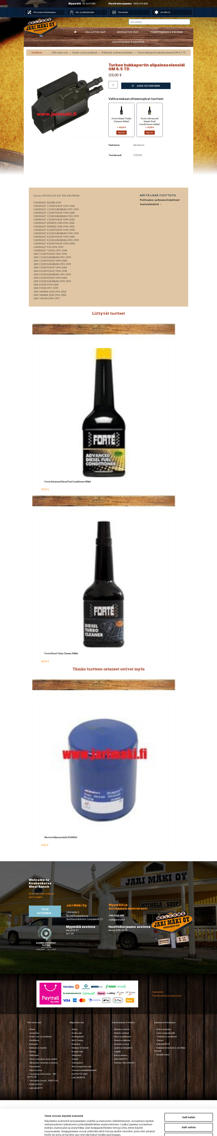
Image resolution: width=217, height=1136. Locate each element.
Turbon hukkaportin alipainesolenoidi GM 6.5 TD (161, 52)
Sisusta (32, 1051)
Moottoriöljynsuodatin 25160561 (60, 837)
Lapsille (117, 1051)
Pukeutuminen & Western (123, 1022)
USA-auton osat (95, 32)
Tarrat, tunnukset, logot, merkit (43, 1059)
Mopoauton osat (128, 32)
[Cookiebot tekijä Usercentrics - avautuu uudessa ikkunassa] (22, 1129)
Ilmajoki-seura (162, 1054)
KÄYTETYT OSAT (80, 1074)
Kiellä (188, 1110)
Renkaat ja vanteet (38, 1047)
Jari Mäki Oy (165, 12)
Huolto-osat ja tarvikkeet (84, 52)
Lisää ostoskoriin (146, 85)
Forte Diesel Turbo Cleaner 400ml (61, 653)
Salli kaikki (188, 1091)
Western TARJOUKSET (124, 1062)
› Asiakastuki (157, 992)
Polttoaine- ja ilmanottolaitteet (117, 52)
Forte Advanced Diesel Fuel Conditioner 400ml (67, 481)
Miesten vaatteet (121, 1029)
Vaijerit (75, 1059)
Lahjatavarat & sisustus (128, 41)
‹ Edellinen (36, 52)
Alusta (32, 1029)
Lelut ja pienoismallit (165, 1033)
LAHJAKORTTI (78, 1077)
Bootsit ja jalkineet (122, 1040)
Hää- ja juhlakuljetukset (85, 12)
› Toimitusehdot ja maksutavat (166, 995)
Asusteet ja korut (121, 1044)
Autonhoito (34, 1033)
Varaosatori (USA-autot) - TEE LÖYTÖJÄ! (41, 1075)
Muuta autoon (35, 1070)
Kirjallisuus (34, 1040)
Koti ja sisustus (120, 1055)
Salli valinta (189, 1101)
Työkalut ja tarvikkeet (166, 1036)
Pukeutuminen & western (166, 32)
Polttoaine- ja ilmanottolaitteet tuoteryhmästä (160, 202)
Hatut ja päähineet (122, 1036)
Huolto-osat (77, 1033)
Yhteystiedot (123, 12)
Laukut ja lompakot (123, 1047)
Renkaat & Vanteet (80, 1047)
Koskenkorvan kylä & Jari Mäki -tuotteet (170, 1049)
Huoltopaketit (78, 1036)
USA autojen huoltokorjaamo (44, 12)
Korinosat (33, 1044)
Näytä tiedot (181, 1129)
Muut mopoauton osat (82, 1066)
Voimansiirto (35, 1066)
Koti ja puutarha (163, 1029)
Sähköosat (34, 1055)
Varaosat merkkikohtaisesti (84, 1070)
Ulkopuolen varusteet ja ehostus (43, 1062)
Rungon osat (77, 1051)
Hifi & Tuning (77, 1040)
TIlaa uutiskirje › (45, 911)
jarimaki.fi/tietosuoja (72, 1115)
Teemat (159, 1040)
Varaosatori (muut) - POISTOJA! (43, 1080)
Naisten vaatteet (121, 1033)
